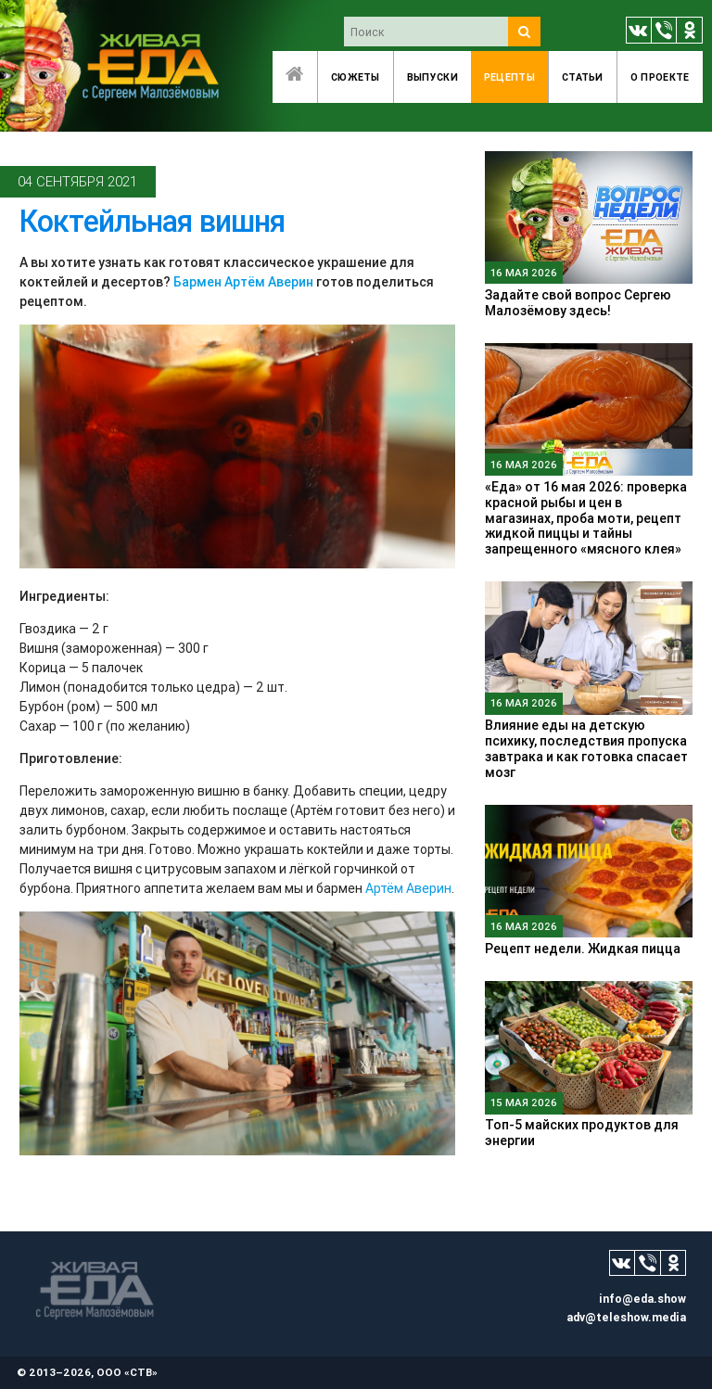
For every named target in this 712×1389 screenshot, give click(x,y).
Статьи (583, 76)
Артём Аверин (408, 888)
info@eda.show (642, 1299)
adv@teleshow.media (626, 1317)
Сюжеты (355, 76)
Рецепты (509, 76)
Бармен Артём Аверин (243, 282)
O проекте (660, 76)
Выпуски (432, 76)
